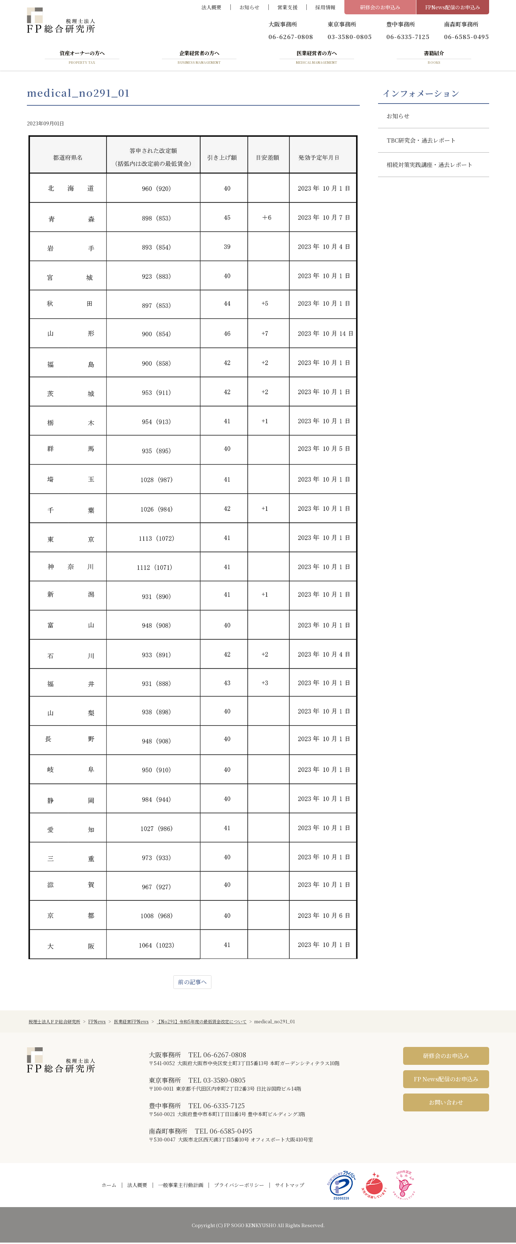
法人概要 (211, 7)
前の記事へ (192, 983)
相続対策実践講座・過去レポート (430, 166)
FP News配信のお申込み (446, 1080)
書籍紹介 (434, 58)
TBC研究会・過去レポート (421, 142)
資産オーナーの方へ (82, 58)
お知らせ (249, 7)
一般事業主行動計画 (180, 1186)
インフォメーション (420, 94)
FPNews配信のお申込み (452, 7)
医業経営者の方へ (317, 58)
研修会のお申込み (380, 7)
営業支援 (287, 7)
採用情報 (325, 7)
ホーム (108, 1186)
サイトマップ (289, 1186)
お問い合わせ (446, 1104)
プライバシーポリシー (239, 1186)
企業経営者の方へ (199, 58)
